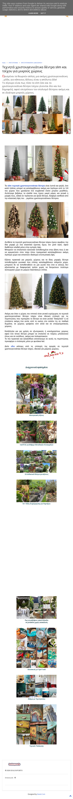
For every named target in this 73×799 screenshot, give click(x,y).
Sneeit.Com (41, 794)
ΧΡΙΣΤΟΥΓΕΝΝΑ (13, 63)
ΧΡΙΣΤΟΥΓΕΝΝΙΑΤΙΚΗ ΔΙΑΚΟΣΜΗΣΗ (31, 63)
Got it (43, 13)
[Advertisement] (38, 39)
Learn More (33, 13)
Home (4, 63)
